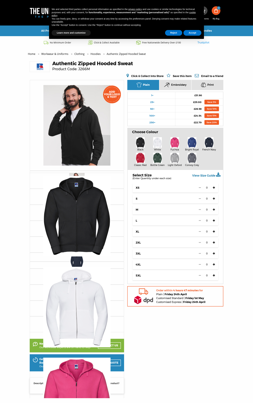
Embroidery (175, 85)
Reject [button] (173, 32)
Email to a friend (212, 76)
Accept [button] (192, 32)
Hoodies (96, 54)
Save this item (182, 76)
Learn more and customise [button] (71, 32)
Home (32, 54)
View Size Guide (206, 174)
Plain (143, 85)
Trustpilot (203, 42)
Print (207, 85)
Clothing (79, 54)
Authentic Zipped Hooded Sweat (126, 54)
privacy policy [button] (135, 9)
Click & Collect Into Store (147, 76)
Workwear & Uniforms (55, 54)
